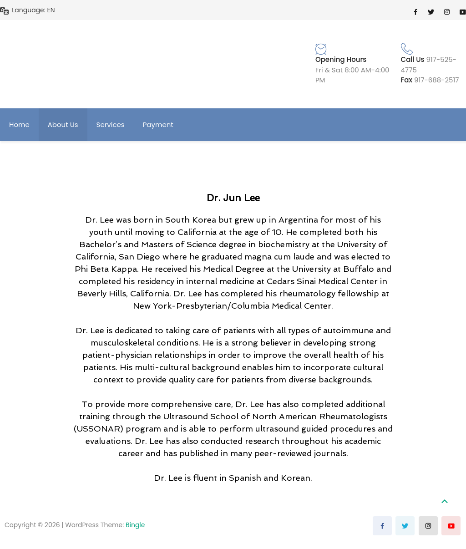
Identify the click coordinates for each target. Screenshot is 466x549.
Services (110, 124)
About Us (63, 124)
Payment (158, 124)
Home (19, 124)
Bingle (135, 524)
